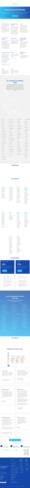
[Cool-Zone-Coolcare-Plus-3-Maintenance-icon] (5, 459)
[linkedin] (4, 482)
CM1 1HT (1, 479)
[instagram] (2, 482)
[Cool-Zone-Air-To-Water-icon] (26, 207)
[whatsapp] (5, 482)
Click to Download (13, 58)
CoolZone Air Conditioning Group (11, 486)
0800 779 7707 (15, 4)
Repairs (18, 187)
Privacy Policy (17, 486)
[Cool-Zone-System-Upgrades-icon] (19, 182)
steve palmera (18, 356)
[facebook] (1, 482)
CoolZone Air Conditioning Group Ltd (8, 355)
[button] (4, 105)
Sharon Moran (23, 356)
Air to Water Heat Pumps (26, 213)
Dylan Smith (13, 356)
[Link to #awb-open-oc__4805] (11, 446)
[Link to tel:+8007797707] (1, 446)
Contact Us (16, 449)
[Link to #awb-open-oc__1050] (20, 4)
